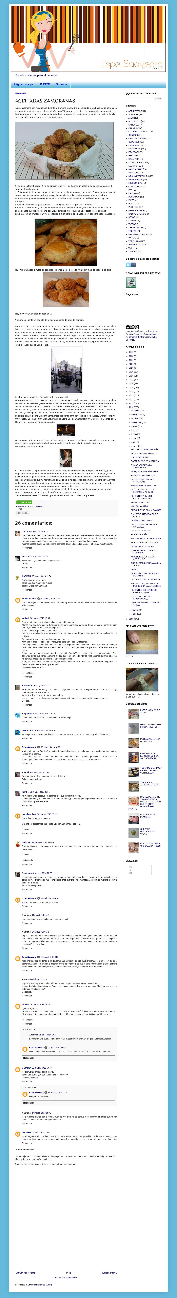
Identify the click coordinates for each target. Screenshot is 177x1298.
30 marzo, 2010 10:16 (38, 556)
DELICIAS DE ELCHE (141, 531)
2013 (131, 395)
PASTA (132, 193)
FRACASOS (134, 152)
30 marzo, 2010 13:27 (40, 685)
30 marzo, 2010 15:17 (39, 772)
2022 (131, 360)
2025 (131, 352)
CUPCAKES (134, 142)
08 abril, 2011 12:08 (38, 979)
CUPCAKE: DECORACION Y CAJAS (148, 831)
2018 (131, 376)
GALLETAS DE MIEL (140, 457)
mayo (134, 438)
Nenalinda (27, 873)
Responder (27, 548)
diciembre (136, 410)
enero (134, 614)
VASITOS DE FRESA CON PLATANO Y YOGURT (143, 491)
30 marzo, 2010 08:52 (38, 531)
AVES (131, 118)
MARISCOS (134, 173)
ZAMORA (38, 506)
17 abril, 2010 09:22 (50, 957)
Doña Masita (28, 842)
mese (24, 556)
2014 (131, 391)
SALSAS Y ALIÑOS (137, 214)
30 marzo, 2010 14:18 (50, 747)
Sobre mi (61, 84)
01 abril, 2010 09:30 (50, 898)
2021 (131, 364)
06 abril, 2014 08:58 (57, 1047)
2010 (131, 407)
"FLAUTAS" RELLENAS (141, 520)
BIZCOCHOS (134, 121)
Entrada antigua (109, 1273)
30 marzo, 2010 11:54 (41, 576)
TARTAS (132, 224)
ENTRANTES (135, 149)
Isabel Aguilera (29, 814)
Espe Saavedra (29, 598)
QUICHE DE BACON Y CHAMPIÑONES (141, 597)
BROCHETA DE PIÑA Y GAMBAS (146, 510)
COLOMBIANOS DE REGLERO (145, 579)
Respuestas (30, 1030)
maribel (25, 792)
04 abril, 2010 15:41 (41, 915)
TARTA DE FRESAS (140, 502)
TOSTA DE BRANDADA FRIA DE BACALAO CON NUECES (151, 770)
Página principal (24, 84)
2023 (131, 356)
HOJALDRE (134, 159)
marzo (134, 446)
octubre (135, 418)
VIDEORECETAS (136, 245)
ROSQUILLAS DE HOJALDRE (144, 471)
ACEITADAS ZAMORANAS (143, 453)
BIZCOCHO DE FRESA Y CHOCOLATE (142, 480)
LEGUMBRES (135, 166)
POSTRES (29, 506)
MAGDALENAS (135, 169)
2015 (131, 387)
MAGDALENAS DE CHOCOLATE (146, 538)
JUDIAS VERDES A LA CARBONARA (141, 466)
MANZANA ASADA (139, 506)
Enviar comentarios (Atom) (40, 1285)
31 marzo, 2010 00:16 (44, 842)
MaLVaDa (26, 1132)
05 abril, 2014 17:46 (48, 1035)
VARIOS (132, 238)
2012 (131, 399)
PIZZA (131, 200)
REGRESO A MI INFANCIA (143, 475)
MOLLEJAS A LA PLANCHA (147, 815)
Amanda (26, 685)
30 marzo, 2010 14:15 (46, 730)
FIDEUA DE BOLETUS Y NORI (145, 542)
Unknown (26, 1068)
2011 (131, 403)
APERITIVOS (135, 111)
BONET (134, 569)
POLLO (132, 203)
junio (133, 434)
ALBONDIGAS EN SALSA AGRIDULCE (142, 558)
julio (133, 430)
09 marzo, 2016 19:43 (42, 1068)
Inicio (68, 1273)
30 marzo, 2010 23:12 (47, 814)
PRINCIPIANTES (136, 210)
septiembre (136, 422)
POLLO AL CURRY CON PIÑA (144, 449)
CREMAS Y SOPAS (137, 138)
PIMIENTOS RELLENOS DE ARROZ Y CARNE (144, 591)
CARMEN (26, 576)
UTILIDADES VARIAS (138, 234)
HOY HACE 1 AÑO (139, 534)
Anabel (25, 772)
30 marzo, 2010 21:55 (40, 792)
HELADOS (133, 155)
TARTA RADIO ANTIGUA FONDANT (149, 783)
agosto (134, 426)
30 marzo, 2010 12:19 (50, 598)
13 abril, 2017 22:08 (41, 1132)
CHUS (25, 531)
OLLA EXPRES (135, 186)
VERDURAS (134, 241)
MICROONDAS (135, 183)
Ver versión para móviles (66, 1278)
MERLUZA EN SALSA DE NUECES (150, 740)
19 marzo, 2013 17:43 (40, 1004)
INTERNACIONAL (137, 162)
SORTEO (133, 220)
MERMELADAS (136, 179)
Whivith (25, 618)
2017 (131, 380)
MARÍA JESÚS (29, 730)
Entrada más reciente (25, 1273)
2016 (131, 383)
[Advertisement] (66, 1249)
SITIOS (132, 217)
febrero (134, 610)
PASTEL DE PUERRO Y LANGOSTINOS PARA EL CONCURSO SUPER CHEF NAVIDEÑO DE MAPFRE (145, 803)
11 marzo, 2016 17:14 (57, 1092)
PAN (131, 190)
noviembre (136, 414)
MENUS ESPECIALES (139, 176)
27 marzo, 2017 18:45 (41, 1113)
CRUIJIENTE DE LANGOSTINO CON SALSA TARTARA (149, 756)
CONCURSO (134, 135)
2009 (131, 619)
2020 (131, 368)
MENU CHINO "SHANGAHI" (143, 485)
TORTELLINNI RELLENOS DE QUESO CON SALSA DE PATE (146, 585)
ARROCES (133, 114)
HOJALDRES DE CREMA (142, 546)
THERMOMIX (135, 227)
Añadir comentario (25, 1149)
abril (133, 442)
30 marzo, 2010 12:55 (40, 618)
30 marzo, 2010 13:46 (45, 713)
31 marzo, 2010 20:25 (42, 873)
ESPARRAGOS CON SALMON (145, 461)
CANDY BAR (134, 125)
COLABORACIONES (138, 132)
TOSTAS (132, 231)
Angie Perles (28, 713)
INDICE (45, 84)
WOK (131, 248)
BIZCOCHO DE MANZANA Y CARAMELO (144, 525)
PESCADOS (134, 197)
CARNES (133, 128)
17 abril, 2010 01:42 (41, 932)
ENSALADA (134, 145)
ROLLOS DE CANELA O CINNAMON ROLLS (150, 844)
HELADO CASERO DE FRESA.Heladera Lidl (150, 725)
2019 (131, 372)
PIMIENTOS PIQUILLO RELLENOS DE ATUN (142, 497)
